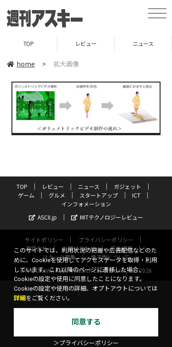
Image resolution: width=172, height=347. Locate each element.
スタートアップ (98, 195)
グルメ (57, 195)
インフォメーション (86, 204)
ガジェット (127, 186)
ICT (136, 195)
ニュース (143, 43)
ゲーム (26, 195)
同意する (86, 322)
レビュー (85, 43)
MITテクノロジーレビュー (107, 217)
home (21, 63)
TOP (28, 43)
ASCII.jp (43, 217)
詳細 (20, 298)
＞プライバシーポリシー (86, 343)
